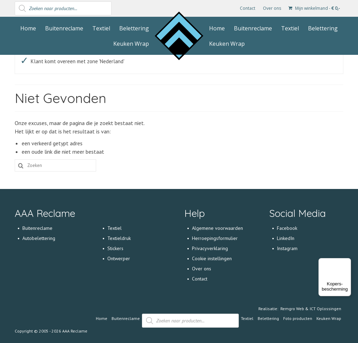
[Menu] (347, 262)
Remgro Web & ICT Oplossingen (310, 308)
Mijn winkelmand (314, 8)
